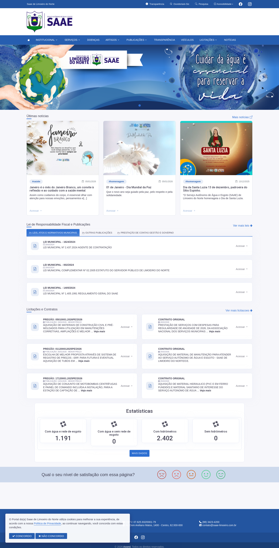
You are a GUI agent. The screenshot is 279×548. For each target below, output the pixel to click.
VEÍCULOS (187, 39)
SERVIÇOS (72, 39)
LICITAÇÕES (208, 39)
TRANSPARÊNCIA (164, 39)
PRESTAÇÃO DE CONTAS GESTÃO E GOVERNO (145, 232)
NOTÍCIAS (230, 39)
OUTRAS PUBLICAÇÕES (97, 232)
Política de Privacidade (47, 523)
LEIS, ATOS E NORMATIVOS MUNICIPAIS (53, 232)
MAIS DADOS (139, 453)
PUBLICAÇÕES (137, 39)
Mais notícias (242, 117)
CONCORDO (21, 535)
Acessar (242, 246)
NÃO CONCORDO (51, 535)
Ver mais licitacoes (239, 310)
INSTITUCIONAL (46, 39)
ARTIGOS (112, 39)
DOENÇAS (93, 39)
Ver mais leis (242, 225)
